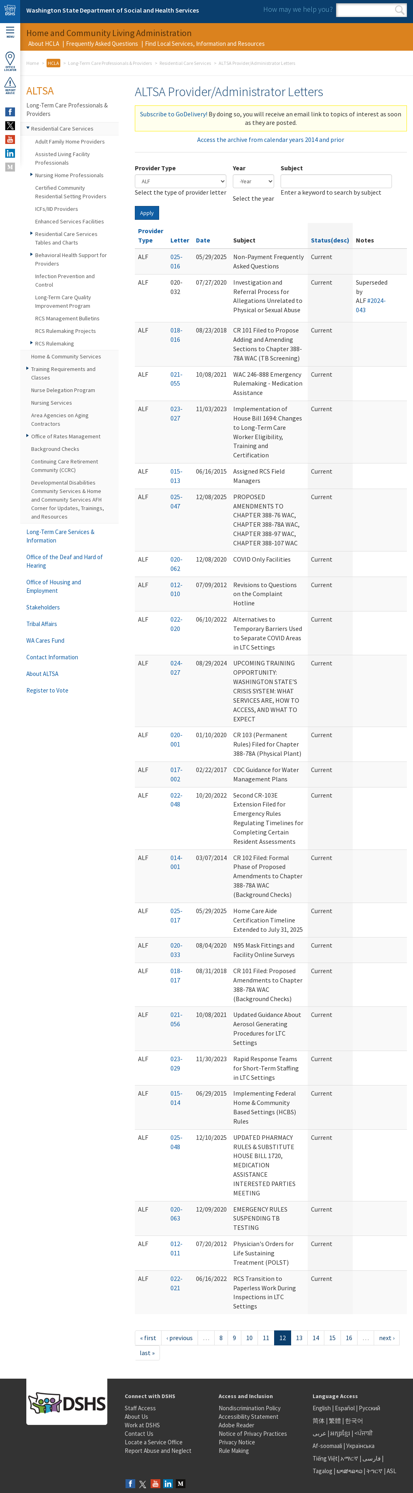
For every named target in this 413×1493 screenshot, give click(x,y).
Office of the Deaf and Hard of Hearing (64, 561)
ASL (391, 1471)
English (322, 1408)
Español (345, 1408)
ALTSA (40, 90)
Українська (360, 1446)
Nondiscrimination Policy (250, 1408)
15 (332, 1338)
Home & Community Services (66, 356)
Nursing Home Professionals (69, 175)
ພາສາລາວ (349, 1471)
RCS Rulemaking (54, 343)
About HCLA (43, 43)
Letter (179, 240)
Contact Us (139, 1433)
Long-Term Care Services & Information (60, 536)
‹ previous (179, 1338)
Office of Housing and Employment (53, 586)
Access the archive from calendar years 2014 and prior (270, 139)
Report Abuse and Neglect (158, 1450)
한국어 (354, 1420)
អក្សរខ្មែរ (340, 1433)
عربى (319, 1433)
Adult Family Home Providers (70, 141)
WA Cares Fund (45, 640)
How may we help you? (298, 9)
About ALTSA (42, 674)
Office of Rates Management (65, 436)
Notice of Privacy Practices (253, 1433)
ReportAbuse (10, 85)
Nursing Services (51, 402)
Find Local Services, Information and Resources (205, 43)
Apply (147, 213)
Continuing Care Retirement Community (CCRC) (64, 466)
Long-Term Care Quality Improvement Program (63, 301)
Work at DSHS (142, 1425)
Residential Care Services (185, 63)
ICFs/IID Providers (56, 208)
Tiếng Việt (325, 1458)
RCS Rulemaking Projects (65, 331)
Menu (10, 33)
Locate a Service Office (154, 1442)
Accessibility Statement (249, 1416)
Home (32, 63)
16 (349, 1338)
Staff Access (140, 1408)
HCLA (53, 63)
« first (148, 1338)
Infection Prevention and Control (65, 280)
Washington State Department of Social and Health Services (112, 10)
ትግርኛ (374, 1471)
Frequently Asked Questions (102, 43)
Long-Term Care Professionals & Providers (110, 63)
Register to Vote (47, 690)
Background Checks (55, 449)
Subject (292, 168)
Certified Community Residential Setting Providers (70, 192)
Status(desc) (330, 240)
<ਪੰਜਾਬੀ (363, 1433)
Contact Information (52, 657)
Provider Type (155, 168)
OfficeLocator (10, 61)
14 (316, 1338)
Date (203, 240)
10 (249, 1338)
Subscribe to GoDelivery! (173, 114)
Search (400, 10)
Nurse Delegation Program (63, 390)
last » (147, 1353)
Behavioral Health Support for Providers (71, 259)
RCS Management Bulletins (67, 318)
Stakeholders (43, 607)
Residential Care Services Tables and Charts (66, 238)
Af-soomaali (327, 1446)
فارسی (371, 1458)
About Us (136, 1416)
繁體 (335, 1420)
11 (266, 1338)
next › (386, 1338)
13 (299, 1338)
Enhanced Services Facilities (69, 221)
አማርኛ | (351, 1458)
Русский (369, 1408)
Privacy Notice (237, 1442)
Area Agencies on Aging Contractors (60, 419)
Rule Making (234, 1450)
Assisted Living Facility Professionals (62, 158)
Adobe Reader (236, 1425)
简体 (319, 1420)
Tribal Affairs (41, 624)
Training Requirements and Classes (63, 373)
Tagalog (322, 1471)
